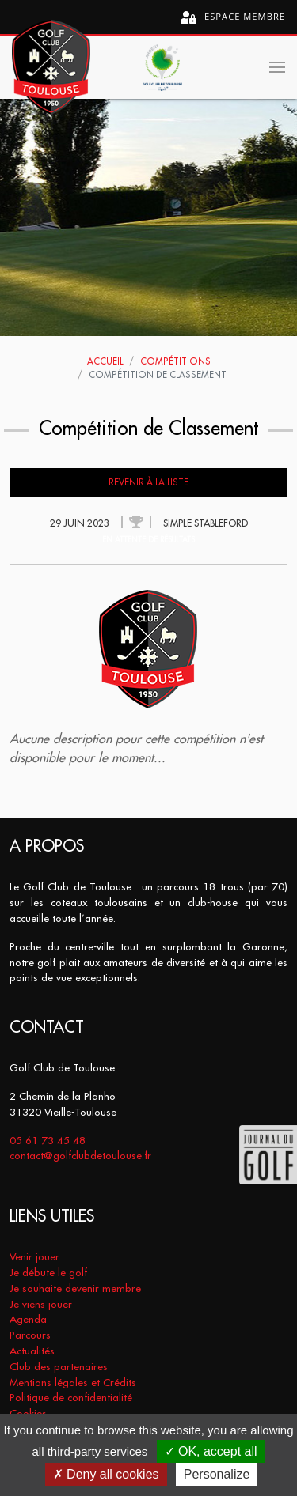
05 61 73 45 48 (48, 1140)
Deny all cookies (106, 1474)
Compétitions (175, 361)
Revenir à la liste (148, 482)
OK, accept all (211, 1451)
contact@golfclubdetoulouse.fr (80, 1155)
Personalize (217, 1474)
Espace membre (233, 17)
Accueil (105, 361)
